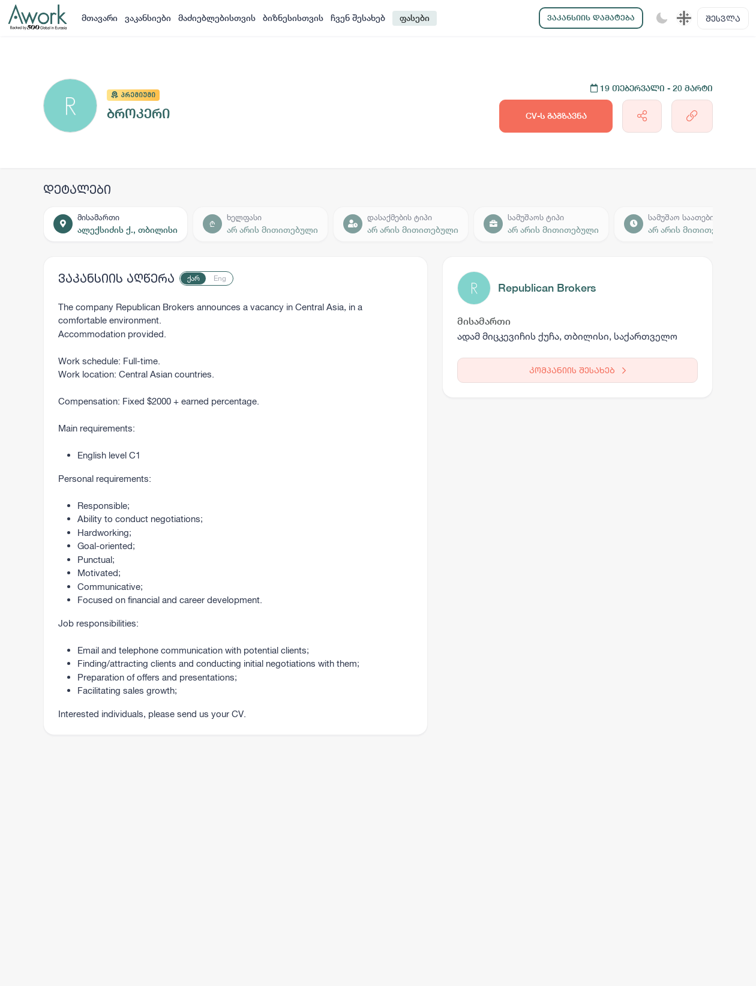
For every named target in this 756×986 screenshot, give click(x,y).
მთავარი (100, 18)
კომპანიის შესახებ (577, 370)
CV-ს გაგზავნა (556, 116)
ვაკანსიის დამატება (591, 17)
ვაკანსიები (148, 18)
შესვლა (723, 18)
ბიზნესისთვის (293, 18)
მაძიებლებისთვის (217, 18)
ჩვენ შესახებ (358, 18)
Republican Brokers (547, 287)
